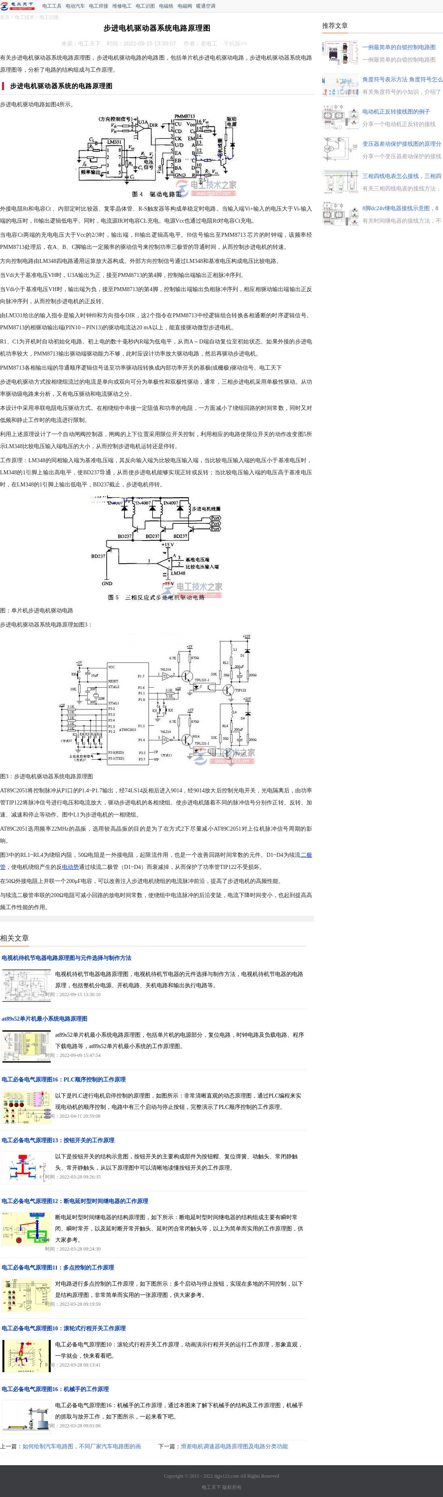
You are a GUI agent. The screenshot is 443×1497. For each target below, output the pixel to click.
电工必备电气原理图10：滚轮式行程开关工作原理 (64, 1328)
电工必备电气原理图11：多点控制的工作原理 (58, 1268)
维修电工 (122, 6)
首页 (5, 17)
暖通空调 (205, 6)
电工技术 (24, 17)
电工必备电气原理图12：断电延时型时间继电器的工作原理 (75, 1201)
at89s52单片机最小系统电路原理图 (44, 1019)
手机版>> (235, 43)
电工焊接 (98, 6)
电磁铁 (166, 6)
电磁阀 (185, 6)
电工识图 (145, 6)
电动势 (70, 867)
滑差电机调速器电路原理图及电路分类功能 (234, 1446)
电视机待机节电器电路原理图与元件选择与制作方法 (66, 958)
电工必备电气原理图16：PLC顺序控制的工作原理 (64, 1080)
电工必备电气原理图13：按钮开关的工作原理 (58, 1140)
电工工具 (52, 6)
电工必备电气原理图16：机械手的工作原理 (55, 1389)
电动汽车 (75, 6)
